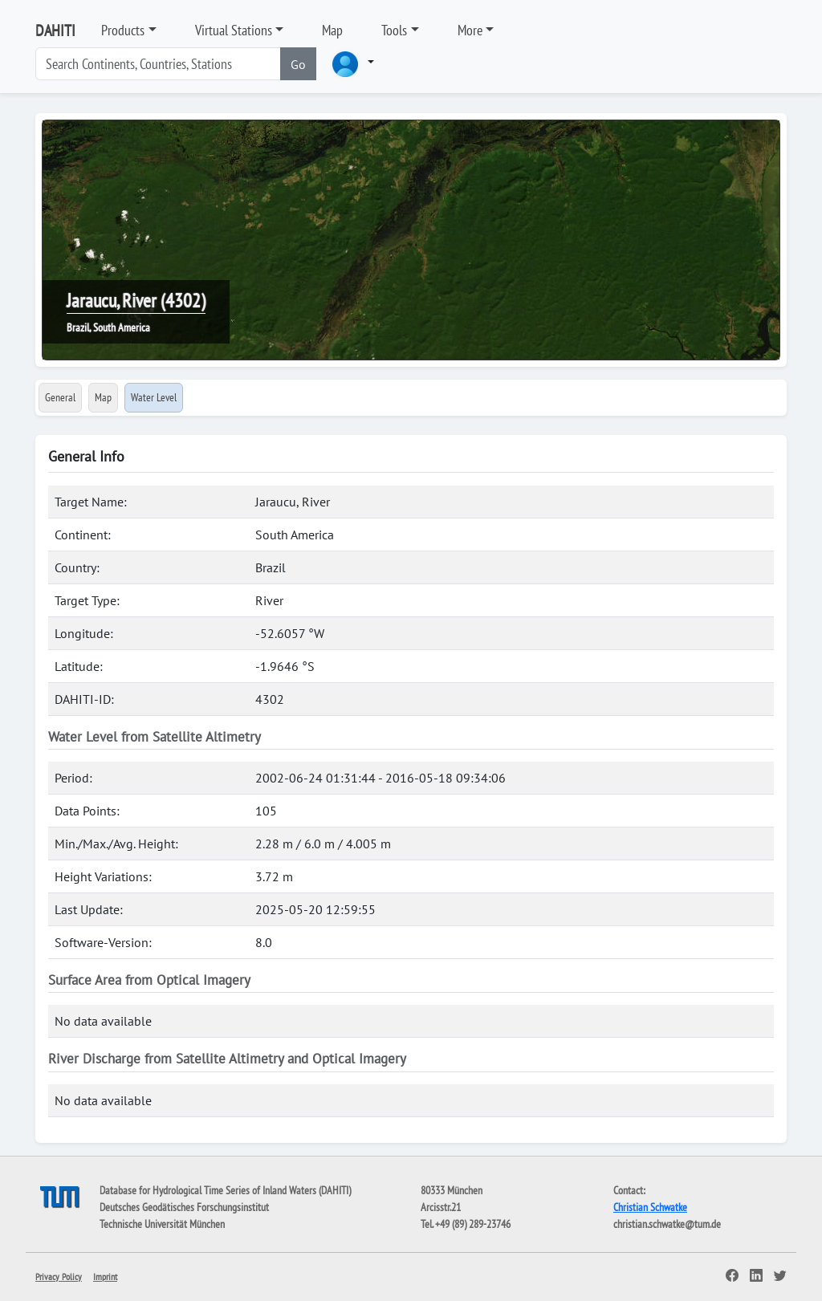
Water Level (154, 397)
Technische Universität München (162, 1224)
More (470, 30)
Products (122, 30)
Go (298, 64)
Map (332, 30)
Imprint (105, 1277)
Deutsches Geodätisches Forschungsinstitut (184, 1207)
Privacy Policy (58, 1277)
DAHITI (55, 30)
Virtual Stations (233, 30)
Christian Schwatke (650, 1207)
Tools (394, 30)
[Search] (158, 63)
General (60, 397)
